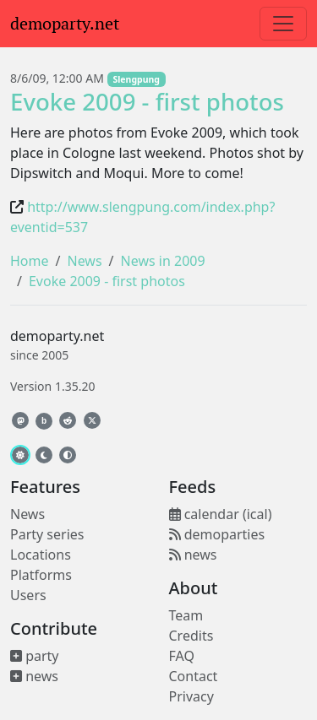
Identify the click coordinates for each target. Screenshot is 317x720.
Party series (47, 534)
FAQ (181, 656)
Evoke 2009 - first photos (147, 101)
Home (29, 261)
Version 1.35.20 (52, 386)
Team (186, 615)
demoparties (217, 534)
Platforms (41, 575)
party (34, 656)
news (34, 676)
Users (28, 595)
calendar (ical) (220, 514)
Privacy (191, 696)
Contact (193, 676)
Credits (191, 635)
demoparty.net (64, 24)
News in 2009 (163, 261)
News (84, 261)
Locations (40, 554)
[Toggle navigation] (283, 24)
